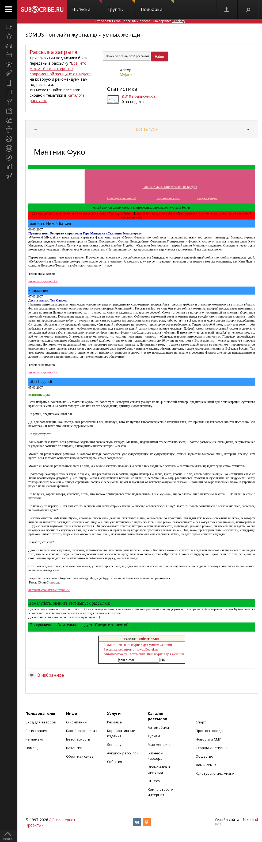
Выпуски (87, 6)
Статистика (122, 88)
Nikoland (250, 819)
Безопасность (78, 739)
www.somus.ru (152, 217)
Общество (204, 756)
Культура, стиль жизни (215, 773)
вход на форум (207, 198)
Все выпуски (147, 129)
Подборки (157, 6)
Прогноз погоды (209, 730)
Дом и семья (206, 764)
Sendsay (114, 744)
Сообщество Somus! (121, 198)
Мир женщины (160, 744)
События (114, 761)
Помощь (32, 747)
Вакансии (74, 747)
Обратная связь (80, 756)
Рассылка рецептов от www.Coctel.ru (131, 649)
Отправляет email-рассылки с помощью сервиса (140, 21)
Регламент (34, 739)
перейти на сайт (168, 198)
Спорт (201, 722)
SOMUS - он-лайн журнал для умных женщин (84, 34)
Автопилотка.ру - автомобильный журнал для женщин (144, 654)
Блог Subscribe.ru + (82, 730)
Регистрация (36, 730)
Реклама (114, 722)
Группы (121, 6)
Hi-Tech (154, 780)
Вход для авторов (40, 722)
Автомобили (158, 727)
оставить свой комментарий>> (49, 590)
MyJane (126, 74)
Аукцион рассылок (122, 753)
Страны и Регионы (211, 747)
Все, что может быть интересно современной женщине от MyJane (61, 68)
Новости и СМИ (208, 739)
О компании (76, 722)
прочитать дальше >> (43, 281)
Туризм (154, 736)
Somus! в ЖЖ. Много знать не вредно (170, 187)
